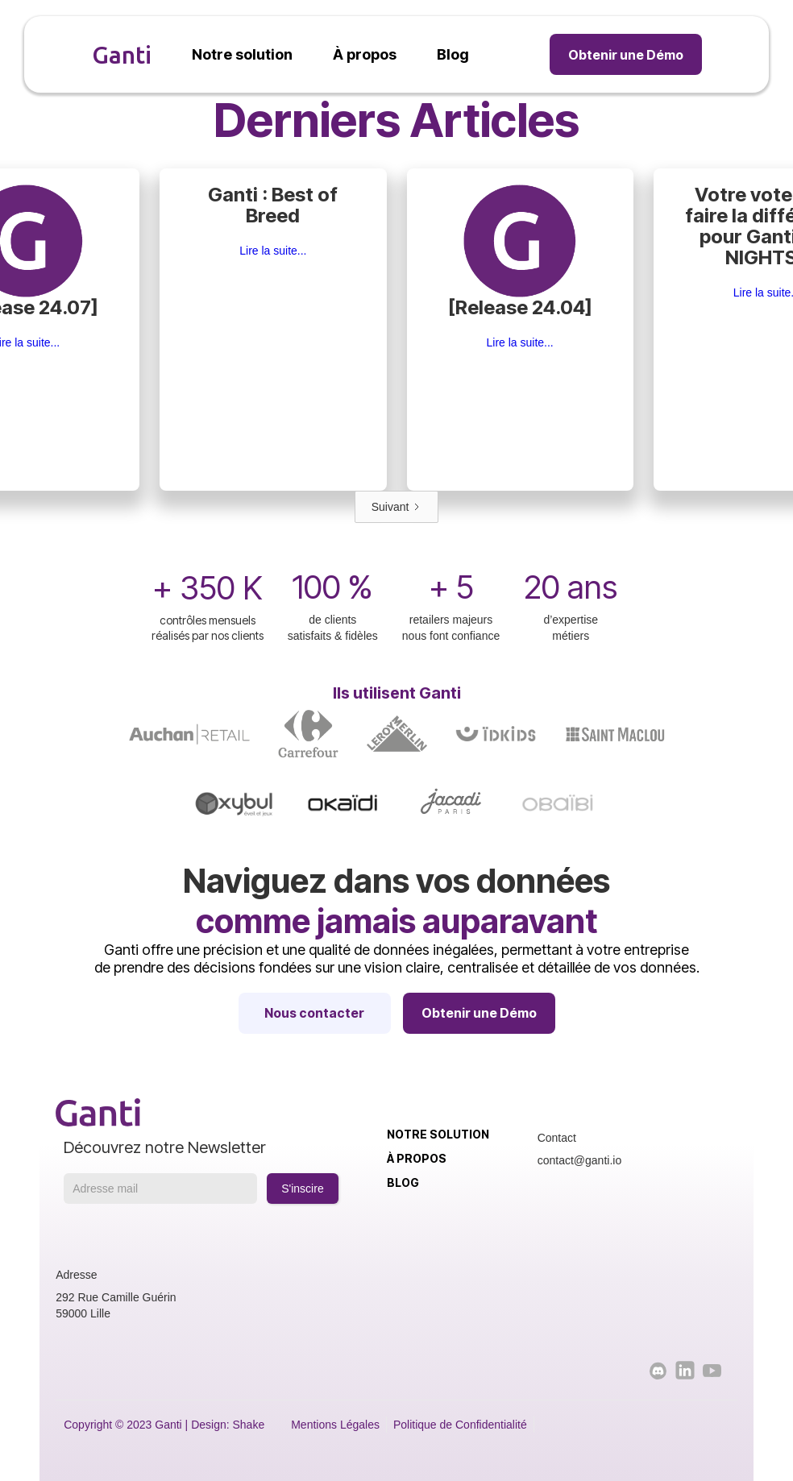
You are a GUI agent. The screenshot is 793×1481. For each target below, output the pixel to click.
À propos (416, 1158)
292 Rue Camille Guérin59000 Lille (116, 1305)
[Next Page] (397, 507)
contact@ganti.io (580, 1160)
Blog (403, 1182)
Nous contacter (314, 1013)
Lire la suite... (272, 250)
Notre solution (438, 1134)
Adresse (76, 1274)
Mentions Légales (335, 1424)
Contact (557, 1137)
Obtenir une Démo (625, 55)
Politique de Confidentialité (460, 1424)
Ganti (122, 55)
